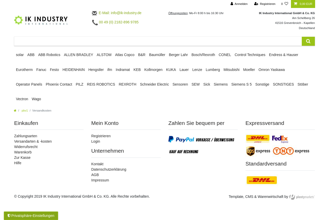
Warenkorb (23, 152)
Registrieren (101, 136)
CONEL (225, 55)
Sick (206, 84)
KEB (137, 70)
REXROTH (127, 84)
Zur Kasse (22, 157)
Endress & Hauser (283, 55)
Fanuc (41, 70)
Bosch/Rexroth (203, 55)
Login (95, 141)
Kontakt (97, 164)
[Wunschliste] (284, 4)
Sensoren (180, 84)
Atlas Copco (124, 55)
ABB (30, 55)
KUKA (171, 70)
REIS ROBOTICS (101, 84)
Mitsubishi (232, 70)
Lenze (197, 70)
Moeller (249, 70)
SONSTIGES (283, 84)
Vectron (22, 99)
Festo (54, 70)
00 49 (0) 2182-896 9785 (115, 22)
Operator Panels (29, 84)
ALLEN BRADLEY (78, 55)
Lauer (184, 70)
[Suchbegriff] (158, 41)
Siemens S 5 (241, 84)
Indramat (123, 70)
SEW (195, 84)
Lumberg (213, 70)
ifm (109, 70)
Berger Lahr (178, 55)
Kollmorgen (153, 70)
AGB (95, 175)
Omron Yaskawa (272, 70)
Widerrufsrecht (26, 147)
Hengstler (96, 70)
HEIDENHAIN (73, 70)
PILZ (80, 84)
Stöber (303, 84)
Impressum (100, 180)
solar (20, 55)
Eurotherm (24, 70)
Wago (36, 99)
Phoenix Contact (59, 84)
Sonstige (262, 84)
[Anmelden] (239, 4)
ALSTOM (104, 55)
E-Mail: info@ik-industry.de (116, 13)
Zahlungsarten (25, 136)
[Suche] (308, 41)
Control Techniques (250, 55)
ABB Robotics (49, 55)
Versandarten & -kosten (33, 141)
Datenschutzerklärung (108, 169)
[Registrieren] (264, 4)
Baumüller (157, 55)
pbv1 (24, 110)
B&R (141, 55)
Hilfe (17, 163)
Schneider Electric (154, 84)
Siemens (221, 84)
